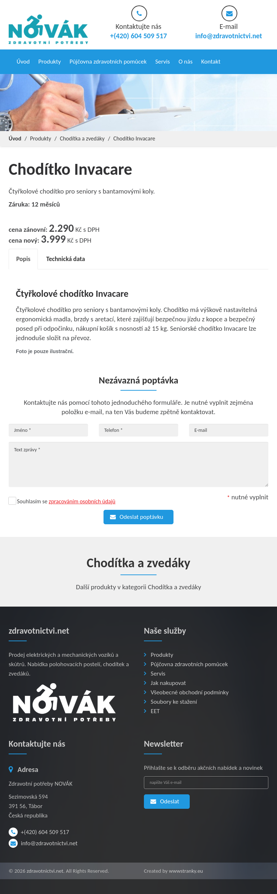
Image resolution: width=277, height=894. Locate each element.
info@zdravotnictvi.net (228, 35)
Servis (162, 60)
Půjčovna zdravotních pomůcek (108, 60)
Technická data (68, 257)
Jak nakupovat (168, 681)
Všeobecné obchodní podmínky (190, 690)
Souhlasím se (66, 499)
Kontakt (210, 60)
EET (155, 709)
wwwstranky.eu (186, 869)
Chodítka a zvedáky (82, 136)
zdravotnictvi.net (45, 869)
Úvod (23, 60)
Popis (23, 257)
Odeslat (163, 799)
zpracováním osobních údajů (82, 499)
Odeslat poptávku (135, 515)
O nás (186, 60)
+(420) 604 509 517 (39, 830)
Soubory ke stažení (174, 700)
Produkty (49, 60)
